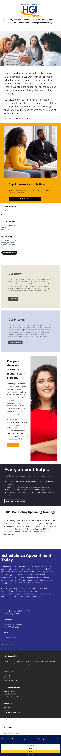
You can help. (13, 445)
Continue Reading (15, 342)
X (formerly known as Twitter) (12, 712)
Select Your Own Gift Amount (15, 501)
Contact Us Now (25, 199)
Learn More (13, 299)
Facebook (7, 707)
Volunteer (7, 677)
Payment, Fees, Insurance (12, 696)
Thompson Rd (9, 645)
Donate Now (8, 675)
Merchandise (24, 23)
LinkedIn (6, 710)
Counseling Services (12, 20)
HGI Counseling (10, 656)
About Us (12, 23)
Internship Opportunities (11, 680)
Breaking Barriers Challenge (41, 23)
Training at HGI (48, 20)
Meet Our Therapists (32, 20)
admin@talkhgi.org (10, 637)
